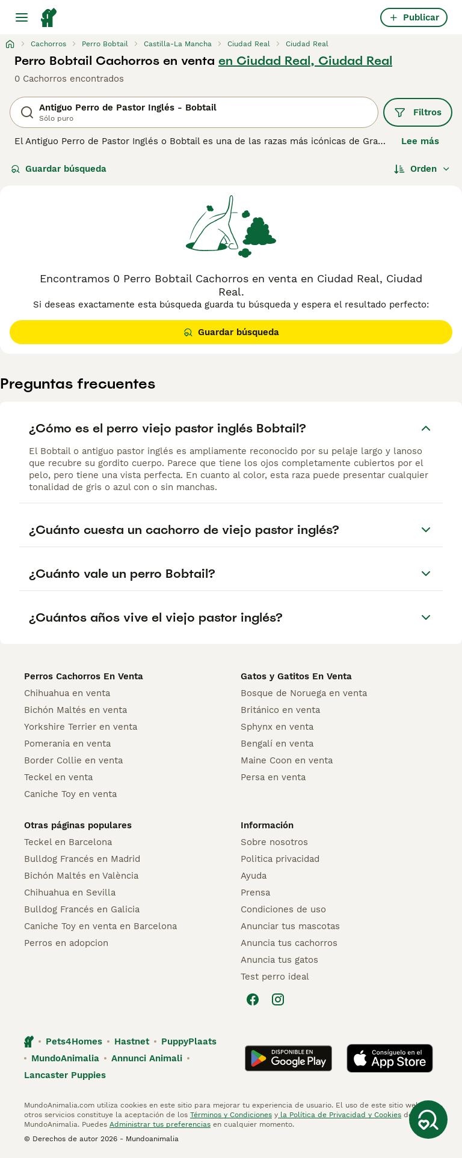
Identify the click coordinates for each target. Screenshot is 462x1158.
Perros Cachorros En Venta (83, 676)
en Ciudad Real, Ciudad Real (305, 60)
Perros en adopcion (66, 943)
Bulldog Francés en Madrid (82, 858)
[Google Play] (288, 1058)
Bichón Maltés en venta (75, 710)
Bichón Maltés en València (81, 875)
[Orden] (422, 169)
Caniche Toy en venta (70, 794)
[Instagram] (278, 999)
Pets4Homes (74, 1041)
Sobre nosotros (274, 842)
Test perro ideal (275, 976)
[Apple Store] (390, 1058)
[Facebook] (253, 999)
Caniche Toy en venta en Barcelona (100, 926)
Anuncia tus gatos (279, 959)
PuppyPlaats (189, 1041)
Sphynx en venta (277, 726)
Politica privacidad (280, 858)
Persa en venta (273, 777)
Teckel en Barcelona (68, 842)
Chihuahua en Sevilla (70, 892)
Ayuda (253, 875)
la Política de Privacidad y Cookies (339, 1115)
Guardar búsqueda (58, 168)
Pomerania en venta (67, 743)
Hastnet (131, 1041)
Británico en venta (280, 710)
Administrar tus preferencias (160, 1124)
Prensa (255, 892)
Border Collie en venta (73, 760)
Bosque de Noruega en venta (304, 693)
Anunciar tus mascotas (290, 926)
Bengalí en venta (277, 743)
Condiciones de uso (283, 909)
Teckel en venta (58, 777)
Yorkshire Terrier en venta (80, 726)
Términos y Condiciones (231, 1115)
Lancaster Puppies (65, 1075)
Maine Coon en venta (287, 760)
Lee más (420, 141)
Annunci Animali (146, 1058)
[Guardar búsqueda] (428, 1119)
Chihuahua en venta (67, 693)
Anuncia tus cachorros (289, 943)
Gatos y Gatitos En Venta (296, 676)
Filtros (418, 112)
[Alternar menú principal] (22, 17)
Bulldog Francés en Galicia (82, 909)
